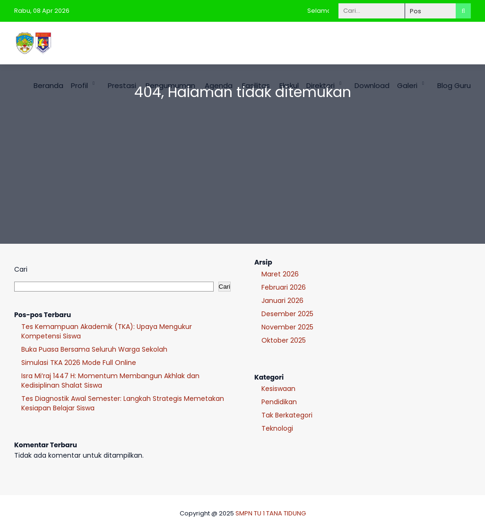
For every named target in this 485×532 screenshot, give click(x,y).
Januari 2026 (282, 300)
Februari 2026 (283, 287)
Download (372, 85)
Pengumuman (170, 85)
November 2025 (287, 327)
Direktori (320, 85)
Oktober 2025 (283, 340)
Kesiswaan (278, 388)
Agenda (219, 85)
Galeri (407, 85)
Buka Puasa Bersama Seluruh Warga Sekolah (94, 349)
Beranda (48, 85)
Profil (79, 85)
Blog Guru (454, 85)
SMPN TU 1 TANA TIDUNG (270, 513)
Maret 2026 (280, 274)
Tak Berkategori (286, 415)
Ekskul (289, 85)
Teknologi (277, 428)
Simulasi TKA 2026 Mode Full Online (78, 362)
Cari (20, 269)
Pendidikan (279, 402)
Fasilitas (256, 85)
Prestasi (122, 85)
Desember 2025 (287, 314)
